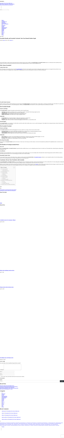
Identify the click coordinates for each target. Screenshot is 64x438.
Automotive (3, 25)
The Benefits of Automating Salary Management (7, 388)
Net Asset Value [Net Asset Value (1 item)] (8, 426)
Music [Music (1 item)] (51, 425)
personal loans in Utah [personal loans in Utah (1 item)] (27, 426)
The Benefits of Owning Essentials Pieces (6, 180)
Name (1, 372)
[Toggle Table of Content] (14, 167)
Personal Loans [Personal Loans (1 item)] (22, 426)
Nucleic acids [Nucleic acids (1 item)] (19, 426)
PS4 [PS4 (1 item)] (29, 426)
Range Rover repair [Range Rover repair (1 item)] (36, 426)
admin (4, 40)
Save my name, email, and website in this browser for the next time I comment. (12, 377)
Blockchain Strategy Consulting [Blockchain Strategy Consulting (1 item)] (10, 424)
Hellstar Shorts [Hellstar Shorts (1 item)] (15, 425)
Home (3, 20)
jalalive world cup (4, 418)
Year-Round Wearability (5, 179)
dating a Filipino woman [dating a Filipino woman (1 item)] (46, 424)
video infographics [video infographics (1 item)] (57, 426)
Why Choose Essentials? (4, 168)
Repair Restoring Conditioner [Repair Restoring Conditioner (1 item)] (41, 426)
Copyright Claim (4, 21)
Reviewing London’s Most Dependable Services (7, 386)
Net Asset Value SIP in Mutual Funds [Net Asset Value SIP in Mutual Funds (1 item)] (14, 426)
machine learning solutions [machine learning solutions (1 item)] (38, 425)
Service (3, 405)
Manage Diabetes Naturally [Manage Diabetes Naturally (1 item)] (47, 425)
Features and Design (5, 177)
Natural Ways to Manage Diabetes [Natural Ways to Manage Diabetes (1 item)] (3, 426)
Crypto (3, 26)
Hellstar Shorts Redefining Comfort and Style (7, 270)
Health (3, 30)
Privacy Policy (4, 23)
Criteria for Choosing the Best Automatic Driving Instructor (9, 387)
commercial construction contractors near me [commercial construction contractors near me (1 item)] (23, 424)
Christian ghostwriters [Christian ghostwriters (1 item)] (16, 424)
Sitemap (3, 427)
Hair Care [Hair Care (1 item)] (13, 425)
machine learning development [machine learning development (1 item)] (32, 425)
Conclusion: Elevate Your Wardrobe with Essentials (8, 184)
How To (3, 31)
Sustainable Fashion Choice (6, 183)
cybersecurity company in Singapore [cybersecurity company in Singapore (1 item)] (36, 424)
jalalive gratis (4, 412)
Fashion (11, 40)
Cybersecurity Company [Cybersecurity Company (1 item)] (30, 424)
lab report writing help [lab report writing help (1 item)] (26, 425)
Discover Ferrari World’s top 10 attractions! (6, 4)
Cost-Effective (4, 182)
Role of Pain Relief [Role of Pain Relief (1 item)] (46, 426)
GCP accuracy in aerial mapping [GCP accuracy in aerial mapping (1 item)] (8, 425)
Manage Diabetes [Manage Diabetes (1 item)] (43, 425)
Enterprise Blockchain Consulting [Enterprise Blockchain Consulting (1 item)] (57, 424)
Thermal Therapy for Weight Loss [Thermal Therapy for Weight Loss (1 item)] (52, 426)
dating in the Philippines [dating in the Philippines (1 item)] (51, 424)
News (2, 33)
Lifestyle (3, 32)
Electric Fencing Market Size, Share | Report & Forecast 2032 (9, 389)
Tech (2, 34)
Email (1, 374)
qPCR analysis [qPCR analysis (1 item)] (32, 426)
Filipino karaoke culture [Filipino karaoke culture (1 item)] (2, 425)
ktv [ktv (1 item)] (20, 425)
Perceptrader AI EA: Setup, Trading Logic (6, 3)
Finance (3, 29)
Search (62, 382)
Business (3, 395)
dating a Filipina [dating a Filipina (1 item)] (42, 424)
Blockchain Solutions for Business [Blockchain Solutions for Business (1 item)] (3, 424)
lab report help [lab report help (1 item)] (22, 425)
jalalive (3, 414)
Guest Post (3, 22)
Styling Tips (4, 178)
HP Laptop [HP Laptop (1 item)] (18, 425)
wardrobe (36, 164)
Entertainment (4, 28)
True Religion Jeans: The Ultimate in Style (6, 357)
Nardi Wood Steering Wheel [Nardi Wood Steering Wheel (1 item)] (55, 425)
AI (2, 24)
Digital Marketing (4, 27)
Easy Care (4, 181)
